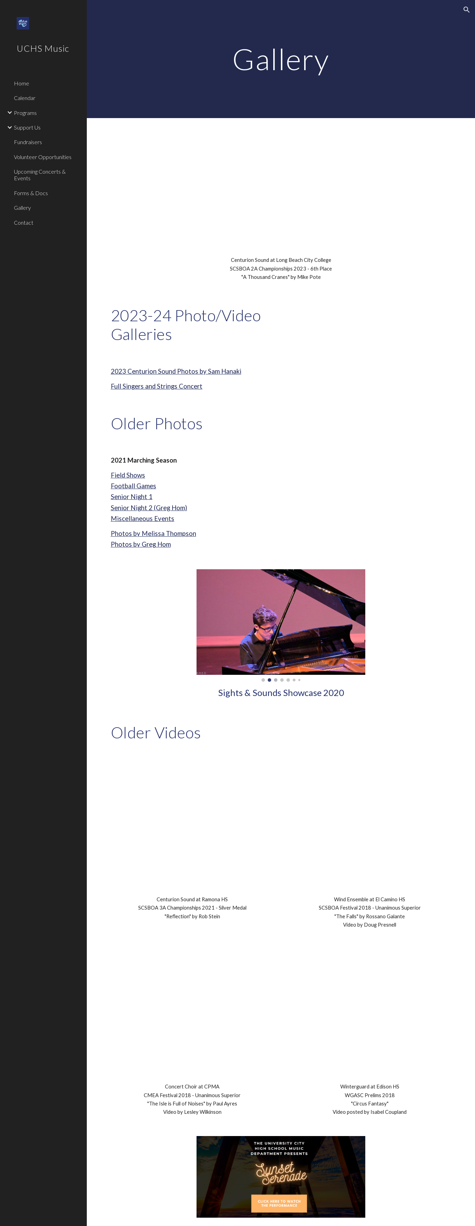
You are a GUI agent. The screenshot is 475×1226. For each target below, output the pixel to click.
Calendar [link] (24, 97)
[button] (466, 9)
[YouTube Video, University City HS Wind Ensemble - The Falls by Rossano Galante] (369, 819)
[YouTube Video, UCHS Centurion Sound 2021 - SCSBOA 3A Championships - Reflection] (192, 819)
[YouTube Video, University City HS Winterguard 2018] (369, 1006)
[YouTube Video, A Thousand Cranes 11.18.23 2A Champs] (281, 183)
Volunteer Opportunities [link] (43, 157)
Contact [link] (23, 222)
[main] (281, 58)
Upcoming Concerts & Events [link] (40, 174)
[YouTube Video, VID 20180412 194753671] (192, 1006)
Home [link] (21, 83)
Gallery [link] (22, 207)
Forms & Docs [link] (31, 193)
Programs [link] (25, 112)
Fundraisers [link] (28, 142)
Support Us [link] (27, 127)
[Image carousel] (281, 625)
